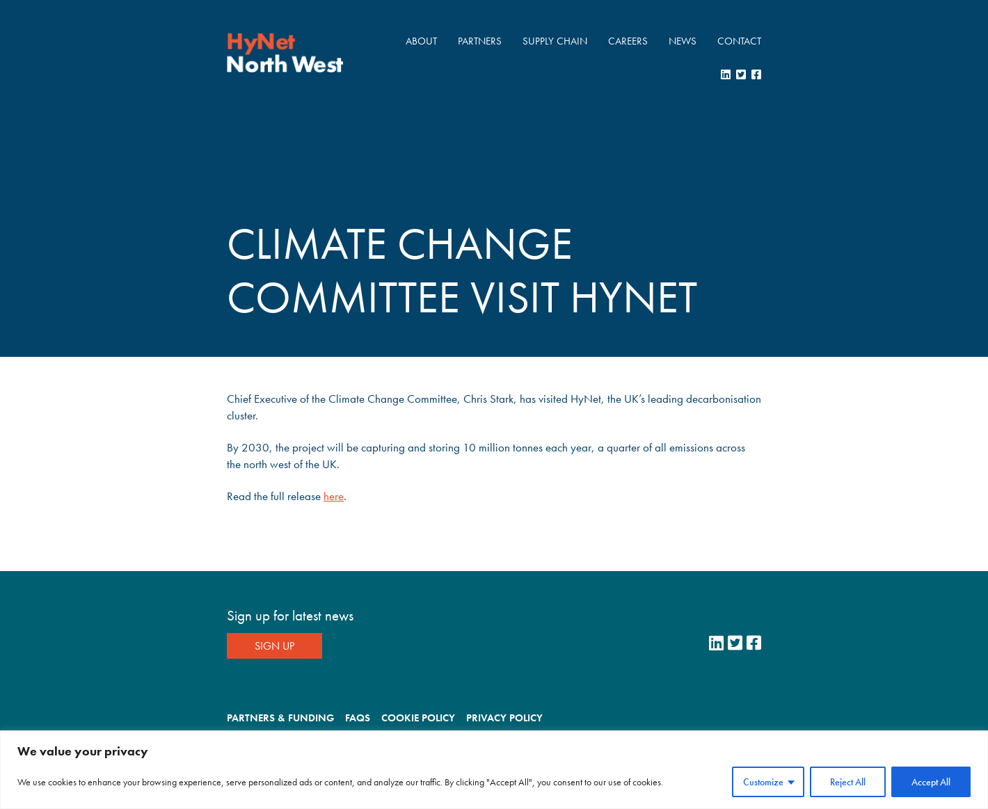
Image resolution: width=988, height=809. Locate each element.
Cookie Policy (418, 718)
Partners (480, 41)
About (421, 41)
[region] (494, 769)
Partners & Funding (280, 718)
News (682, 41)
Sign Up (274, 646)
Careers (628, 41)
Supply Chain (555, 41)
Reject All (848, 782)
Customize (763, 782)
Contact (739, 41)
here (334, 496)
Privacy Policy (504, 718)
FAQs (357, 718)
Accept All (930, 782)
